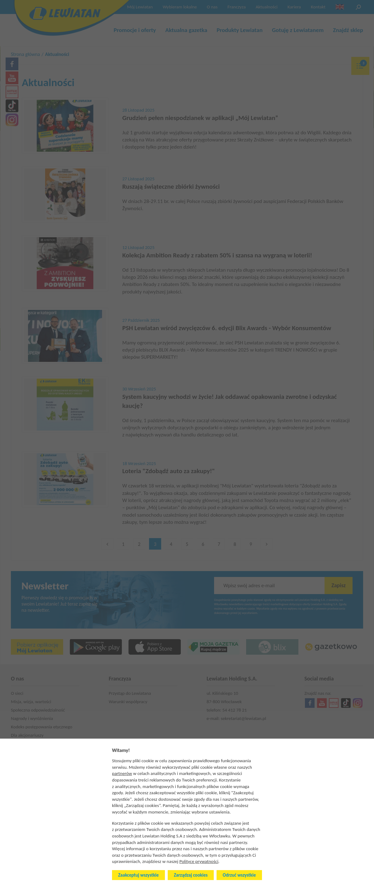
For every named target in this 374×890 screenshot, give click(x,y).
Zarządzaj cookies (191, 875)
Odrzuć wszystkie (239, 875)
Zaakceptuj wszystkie (138, 875)
